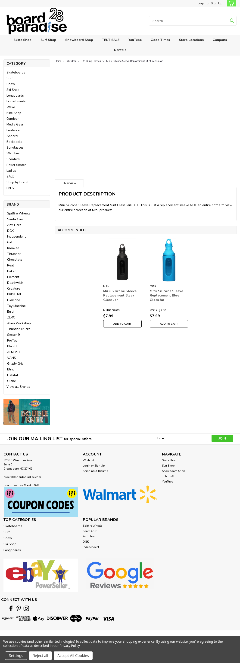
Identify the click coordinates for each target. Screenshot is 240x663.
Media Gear (14, 124)
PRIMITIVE (14, 294)
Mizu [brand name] (106, 286)
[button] (26, 412)
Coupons (220, 40)
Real (10, 265)
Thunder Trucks (18, 329)
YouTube (135, 40)
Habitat (12, 375)
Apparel (12, 136)
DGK (10, 231)
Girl (9, 242)
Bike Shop (13, 113)
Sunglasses (15, 147)
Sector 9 (13, 335)
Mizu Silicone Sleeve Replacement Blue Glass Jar (166, 295)
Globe (11, 381)
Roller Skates (16, 165)
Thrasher (14, 254)
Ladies (11, 170)
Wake (10, 107)
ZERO (11, 317)
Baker (11, 271)
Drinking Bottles (91, 61)
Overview (69, 183)
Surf (9, 78)
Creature (13, 288)
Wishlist (88, 460)
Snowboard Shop (79, 40)
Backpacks (14, 142)
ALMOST (13, 352)
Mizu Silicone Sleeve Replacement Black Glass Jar (120, 295)
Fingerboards (16, 101)
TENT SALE (110, 40)
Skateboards (15, 72)
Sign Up (216, 3)
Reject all (40, 655)
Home (58, 61)
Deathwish (15, 283)
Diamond (13, 300)
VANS (11, 358)
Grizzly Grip (15, 363)
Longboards (15, 95)
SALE (10, 176)
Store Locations (191, 40)
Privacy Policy (69, 645)
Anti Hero (14, 225)
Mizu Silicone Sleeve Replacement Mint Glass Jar (134, 61)
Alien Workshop (19, 323)
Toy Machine (16, 306)
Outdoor (12, 118)
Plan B (12, 346)
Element (13, 277)
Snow (10, 84)
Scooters (13, 159)
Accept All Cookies (73, 655)
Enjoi (10, 311)
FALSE (11, 188)
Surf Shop (48, 40)
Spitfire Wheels (18, 213)
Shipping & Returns (95, 471)
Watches (13, 153)
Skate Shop (22, 40)
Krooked (13, 248)
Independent (16, 236)
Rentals (120, 50)
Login (202, 3)
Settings (16, 655)
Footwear (13, 130)
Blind (11, 369)
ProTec (12, 340)
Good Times (160, 40)
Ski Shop (12, 90)
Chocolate (14, 259)
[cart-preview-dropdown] (231, 3)
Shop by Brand (17, 182)
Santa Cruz (15, 219)
